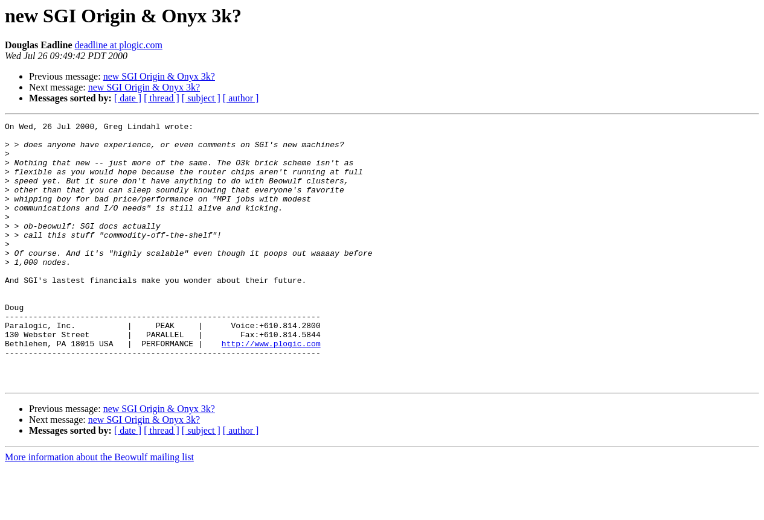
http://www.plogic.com (271, 388)
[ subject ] (201, 98)
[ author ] (241, 98)
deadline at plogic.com (118, 45)
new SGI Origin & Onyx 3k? (159, 76)
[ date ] (127, 98)
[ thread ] (161, 98)
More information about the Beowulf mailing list (99, 509)
